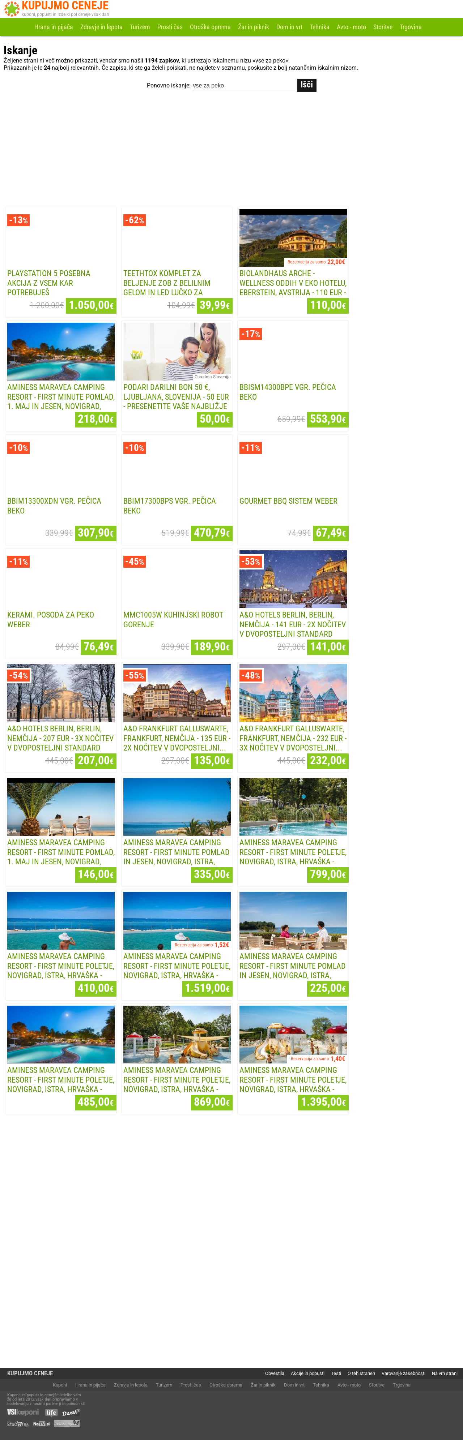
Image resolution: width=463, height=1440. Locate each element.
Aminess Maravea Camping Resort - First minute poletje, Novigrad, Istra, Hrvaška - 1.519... (176, 970)
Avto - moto (351, 27)
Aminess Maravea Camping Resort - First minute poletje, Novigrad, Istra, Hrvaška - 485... (60, 1084)
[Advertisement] (231, 151)
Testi (336, 1373)
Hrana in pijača (53, 27)
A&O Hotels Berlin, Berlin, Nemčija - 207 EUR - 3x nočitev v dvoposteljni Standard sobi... (60, 743)
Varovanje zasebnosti (403, 1373)
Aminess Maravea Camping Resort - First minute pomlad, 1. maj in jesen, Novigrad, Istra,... (61, 401)
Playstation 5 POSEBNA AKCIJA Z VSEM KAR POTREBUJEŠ (48, 282)
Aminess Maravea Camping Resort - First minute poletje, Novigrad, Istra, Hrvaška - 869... (176, 1084)
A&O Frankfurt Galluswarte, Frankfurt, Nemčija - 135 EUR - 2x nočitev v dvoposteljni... (176, 738)
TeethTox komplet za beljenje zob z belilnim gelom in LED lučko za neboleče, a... (167, 287)
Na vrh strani (445, 1373)
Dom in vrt (289, 27)
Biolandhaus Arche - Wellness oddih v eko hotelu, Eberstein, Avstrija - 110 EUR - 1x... (293, 287)
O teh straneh (361, 1373)
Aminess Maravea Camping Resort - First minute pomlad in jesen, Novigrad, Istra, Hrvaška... (176, 857)
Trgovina (411, 27)
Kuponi (60, 1385)
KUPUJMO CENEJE (30, 1373)
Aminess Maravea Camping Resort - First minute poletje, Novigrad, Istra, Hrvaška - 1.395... (293, 1084)
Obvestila (274, 1373)
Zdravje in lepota (101, 27)
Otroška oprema (210, 27)
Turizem (140, 27)
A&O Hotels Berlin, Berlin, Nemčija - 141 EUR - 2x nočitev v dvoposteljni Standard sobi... (292, 629)
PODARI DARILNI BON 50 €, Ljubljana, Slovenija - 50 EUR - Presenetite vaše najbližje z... (176, 401)
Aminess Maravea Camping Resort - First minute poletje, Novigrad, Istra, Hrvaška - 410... (60, 970)
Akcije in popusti (307, 1373)
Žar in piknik (253, 27)
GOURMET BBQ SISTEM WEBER (288, 501)
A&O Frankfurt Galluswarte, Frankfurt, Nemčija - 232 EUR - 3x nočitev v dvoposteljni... (293, 738)
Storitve (382, 27)
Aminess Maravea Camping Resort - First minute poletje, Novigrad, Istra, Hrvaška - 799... (293, 857)
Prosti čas (170, 27)
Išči (307, 84)
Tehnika (320, 27)
